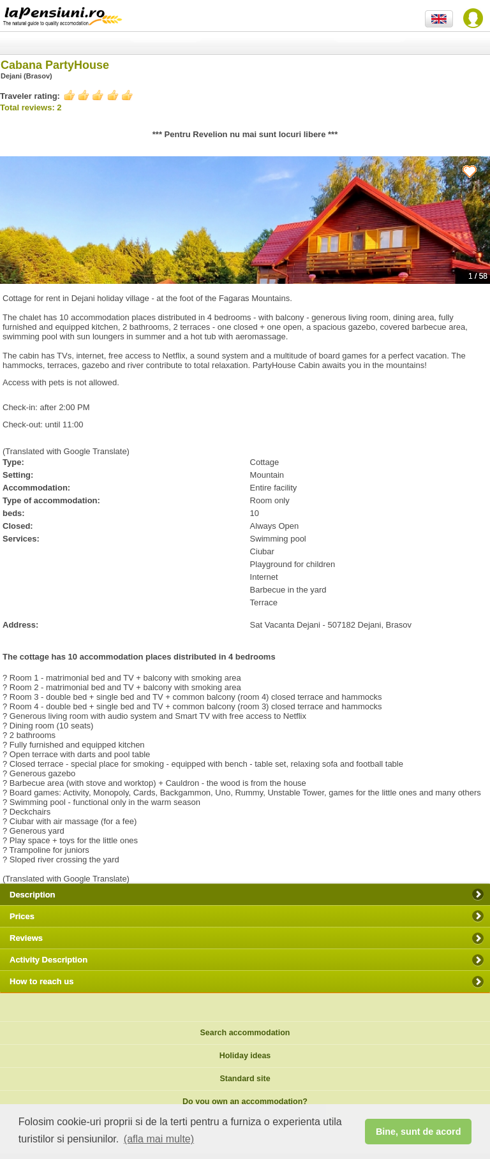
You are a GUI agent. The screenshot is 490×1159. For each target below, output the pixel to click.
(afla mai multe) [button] (159, 1138)
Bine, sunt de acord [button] (418, 1131)
